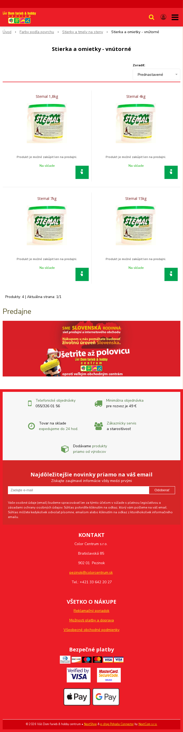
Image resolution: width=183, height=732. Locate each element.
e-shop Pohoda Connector (117, 724)
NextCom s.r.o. (148, 724)
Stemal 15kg (135, 198)
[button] (151, 17)
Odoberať (161, 490)
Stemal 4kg (135, 96)
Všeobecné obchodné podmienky (91, 629)
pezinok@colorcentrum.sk (91, 572)
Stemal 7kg (46, 198)
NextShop (90, 724)
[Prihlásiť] (163, 17)
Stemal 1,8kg (47, 96)
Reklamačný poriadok (91, 610)
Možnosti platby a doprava (91, 620)
